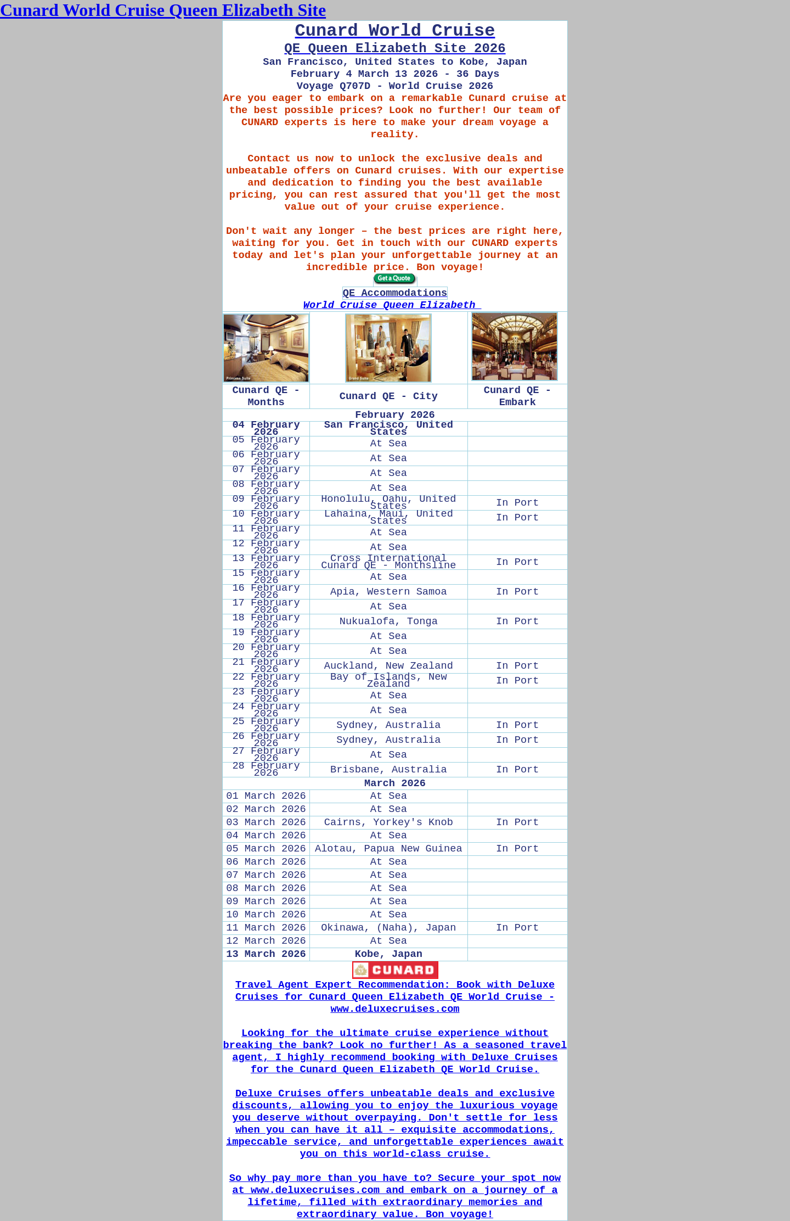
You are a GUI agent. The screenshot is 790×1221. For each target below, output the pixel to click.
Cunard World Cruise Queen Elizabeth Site (163, 10)
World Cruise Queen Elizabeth (392, 305)
